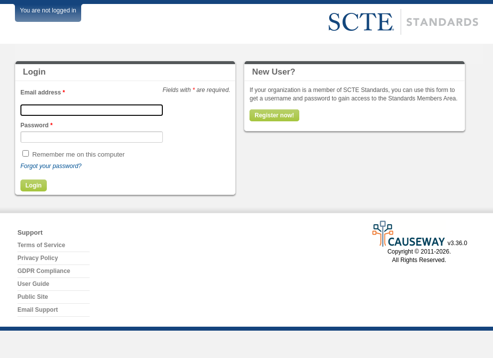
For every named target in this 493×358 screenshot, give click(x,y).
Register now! (274, 115)
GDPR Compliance (43, 271)
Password (36, 125)
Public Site (32, 296)
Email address (42, 92)
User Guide (33, 283)
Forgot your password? (51, 166)
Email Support (37, 309)
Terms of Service (41, 245)
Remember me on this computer (78, 154)
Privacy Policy (37, 258)
